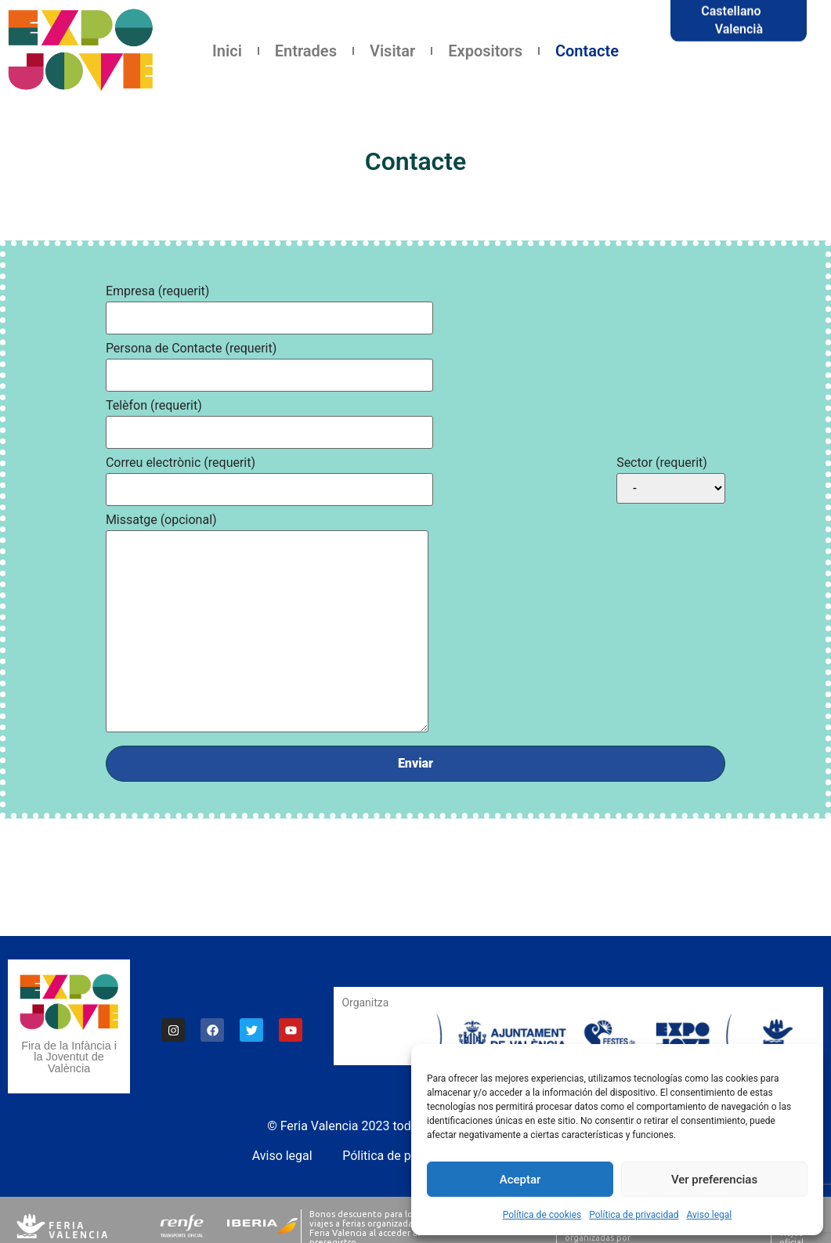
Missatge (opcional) (161, 519)
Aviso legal (709, 1214)
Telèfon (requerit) (154, 405)
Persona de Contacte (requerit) (191, 348)
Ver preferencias (714, 1180)
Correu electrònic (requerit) (180, 462)
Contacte (587, 51)
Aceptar (520, 1180)
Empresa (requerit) (158, 291)
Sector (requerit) (661, 462)
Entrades (306, 51)
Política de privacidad (633, 1214)
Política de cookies (542, 1214)
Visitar (392, 51)
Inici (227, 51)
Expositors (485, 51)
